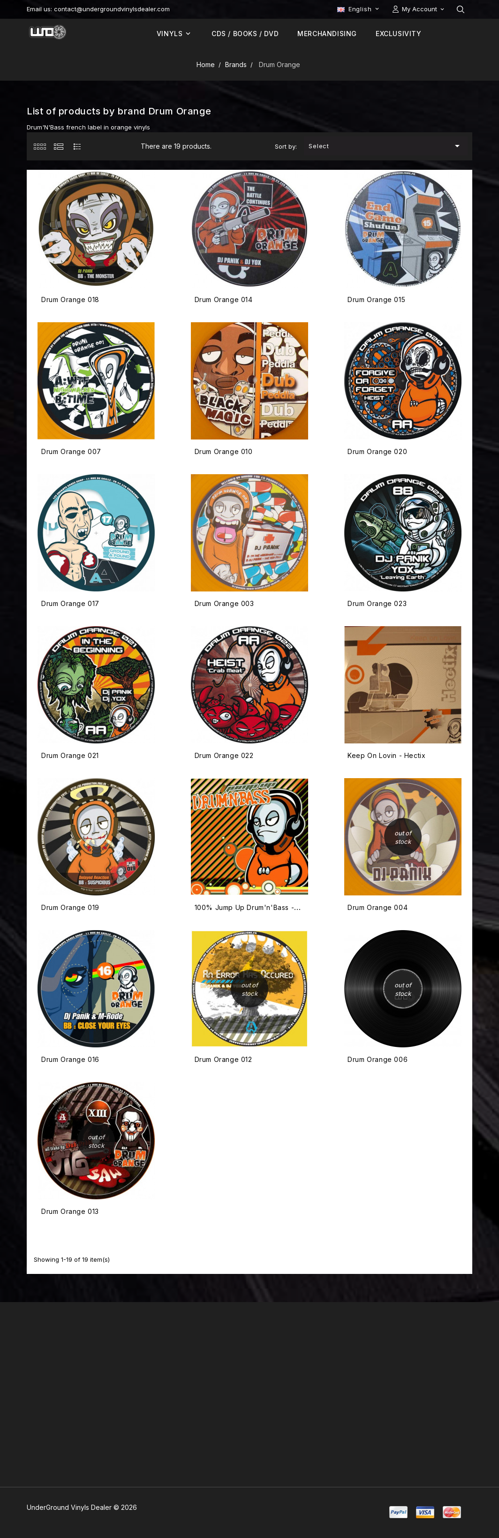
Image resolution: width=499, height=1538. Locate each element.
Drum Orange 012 (223, 1059)
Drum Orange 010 (224, 451)
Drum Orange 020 (377, 451)
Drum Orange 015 (376, 299)
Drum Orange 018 (70, 299)
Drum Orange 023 (377, 603)
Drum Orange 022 (224, 755)
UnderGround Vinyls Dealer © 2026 (82, 1507)
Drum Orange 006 (378, 1059)
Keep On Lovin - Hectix (386, 755)
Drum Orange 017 (70, 603)
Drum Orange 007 (71, 451)
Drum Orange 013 (70, 1211)
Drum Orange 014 (224, 299)
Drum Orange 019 (70, 907)
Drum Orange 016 (70, 1059)
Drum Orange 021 (70, 755)
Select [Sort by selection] (386, 146)
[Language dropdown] (359, 9)
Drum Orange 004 (378, 907)
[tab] (39, 146)
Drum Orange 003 (224, 603)
